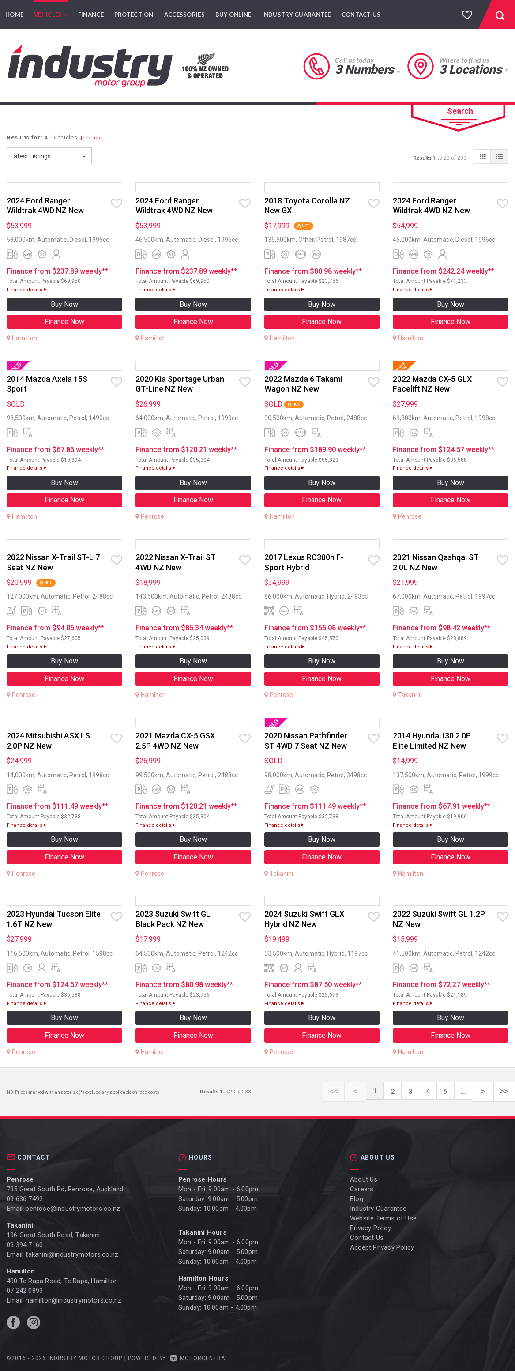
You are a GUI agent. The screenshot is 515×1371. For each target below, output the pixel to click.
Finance (91, 14)
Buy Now (64, 304)
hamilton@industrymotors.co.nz (73, 1300)
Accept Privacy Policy (382, 1247)
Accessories (184, 14)
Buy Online (233, 14)
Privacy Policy (370, 1228)
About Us (364, 1179)
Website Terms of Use (383, 1218)
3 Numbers (364, 69)
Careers (361, 1189)
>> (506, 1091)
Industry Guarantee (296, 14)
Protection (134, 14)
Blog (356, 1198)
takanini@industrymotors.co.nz (72, 1254)
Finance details (26, 290)
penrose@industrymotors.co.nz (73, 1208)
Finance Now (64, 321)
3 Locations (470, 69)
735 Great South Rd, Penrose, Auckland (65, 1189)
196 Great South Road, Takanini (53, 1235)
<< (347, 1091)
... (471, 1091)
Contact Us (361, 14)
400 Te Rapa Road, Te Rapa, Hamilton (62, 1280)
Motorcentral (199, 1358)
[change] (92, 138)
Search (460, 111)
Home (14, 14)
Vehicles (51, 14)
